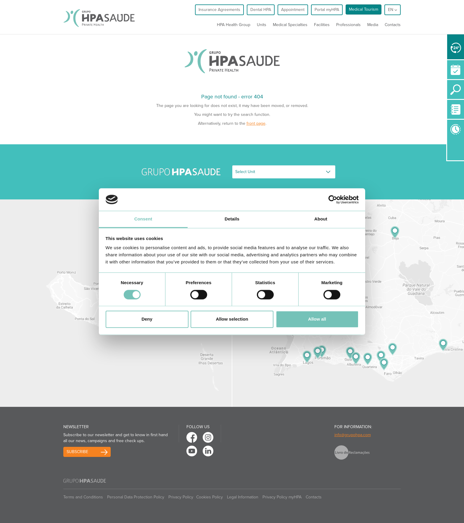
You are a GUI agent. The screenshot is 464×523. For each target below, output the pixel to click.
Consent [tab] (143, 219)
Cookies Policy (209, 497)
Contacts (393, 24)
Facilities (322, 24)
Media (372, 24)
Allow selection (232, 319)
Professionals (348, 24)
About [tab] (320, 219)
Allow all (317, 319)
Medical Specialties (290, 24)
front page (255, 123)
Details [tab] (232, 219)
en (392, 9)
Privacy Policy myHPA (282, 497)
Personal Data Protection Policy (135, 497)
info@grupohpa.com (352, 434)
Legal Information (242, 497)
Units (261, 24)
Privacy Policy (180, 497)
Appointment (292, 9)
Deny (146, 319)
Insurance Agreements (219, 9)
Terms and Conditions (83, 497)
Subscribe (77, 451)
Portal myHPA (327, 9)
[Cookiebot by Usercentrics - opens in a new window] (333, 199)
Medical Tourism (363, 9)
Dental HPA (260, 9)
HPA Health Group (233, 24)
